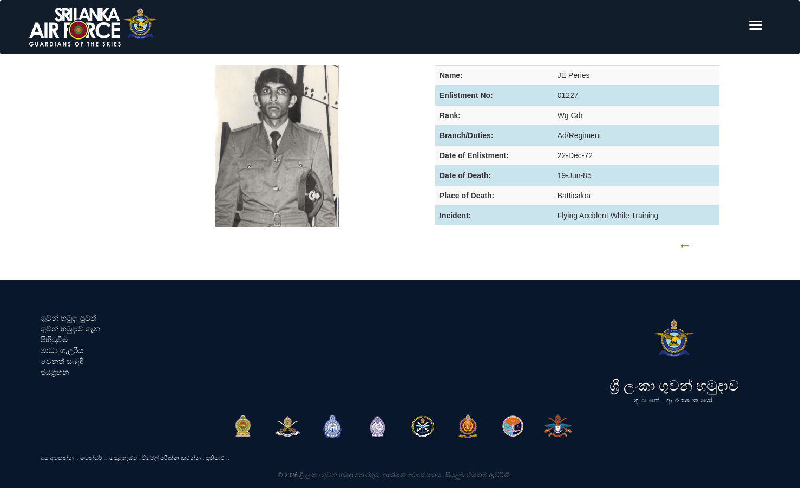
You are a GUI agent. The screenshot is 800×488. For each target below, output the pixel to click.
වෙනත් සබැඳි (62, 361)
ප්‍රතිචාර (215, 457)
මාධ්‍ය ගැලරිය (62, 350)
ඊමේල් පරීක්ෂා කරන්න (171, 457)
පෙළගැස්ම (123, 457)
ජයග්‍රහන (55, 372)
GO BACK (718, 246)
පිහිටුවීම (54, 339)
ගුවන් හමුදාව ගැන (70, 328)
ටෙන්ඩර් (91, 457)
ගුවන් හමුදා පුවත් (68, 318)
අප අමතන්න (57, 457)
